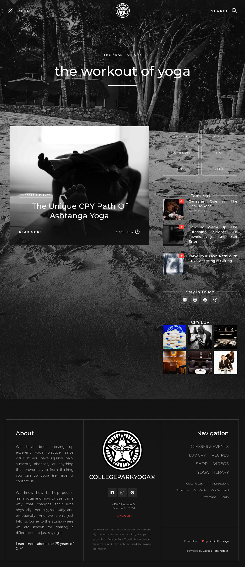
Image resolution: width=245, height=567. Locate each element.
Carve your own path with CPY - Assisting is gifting (213, 258)
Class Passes (194, 483)
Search (220, 11)
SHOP (202, 464)
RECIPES (220, 455)
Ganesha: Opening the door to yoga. (213, 203)
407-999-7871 (124, 515)
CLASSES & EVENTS (210, 446)
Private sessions (218, 483)
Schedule (182, 490)
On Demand (220, 490)
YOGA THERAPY (213, 472)
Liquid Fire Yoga (219, 541)
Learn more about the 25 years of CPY (44, 546)
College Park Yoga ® (216, 550)
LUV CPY (213, 211)
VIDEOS (221, 464)
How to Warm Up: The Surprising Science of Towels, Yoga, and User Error (213, 234)
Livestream (208, 497)
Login (225, 497)
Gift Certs (199, 490)
